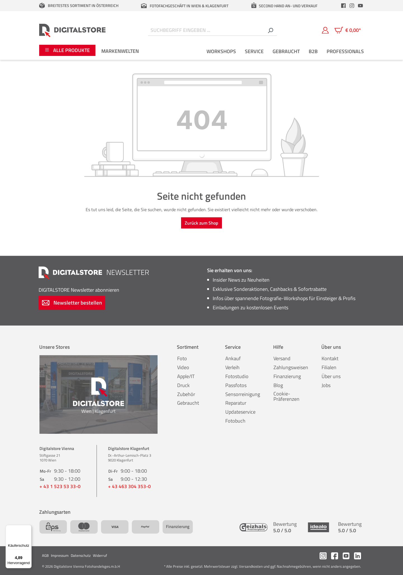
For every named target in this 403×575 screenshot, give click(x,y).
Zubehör (186, 394)
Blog (278, 385)
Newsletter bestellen (72, 302)
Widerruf (100, 555)
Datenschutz (81, 555)
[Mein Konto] (325, 30)
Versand (281, 358)
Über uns (331, 376)
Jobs (326, 385)
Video (183, 367)
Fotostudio (237, 376)
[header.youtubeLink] (360, 5)
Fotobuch (235, 421)
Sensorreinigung (242, 394)
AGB (45, 555)
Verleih (232, 367)
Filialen (329, 367)
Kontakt (330, 358)
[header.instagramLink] (352, 5)
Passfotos (236, 385)
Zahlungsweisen (290, 367)
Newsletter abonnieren (79, 290)
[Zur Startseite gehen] (72, 30)
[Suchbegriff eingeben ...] (206, 30)
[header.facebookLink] (343, 5)
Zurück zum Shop (201, 223)
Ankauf (233, 358)
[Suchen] (270, 30)
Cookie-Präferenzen (286, 396)
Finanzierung (287, 376)
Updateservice (240, 412)
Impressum (60, 555)
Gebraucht (188, 403)
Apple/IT (186, 376)
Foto (182, 358)
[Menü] (28, 528)
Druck (183, 385)
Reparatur (235, 403)
